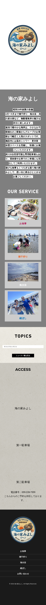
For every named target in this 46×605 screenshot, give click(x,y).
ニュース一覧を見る (23, 355)
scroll (23, 62)
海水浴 (23, 562)
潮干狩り (23, 557)
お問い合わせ (23, 574)
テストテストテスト (10, 346)
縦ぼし (23, 568)
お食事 (23, 551)
